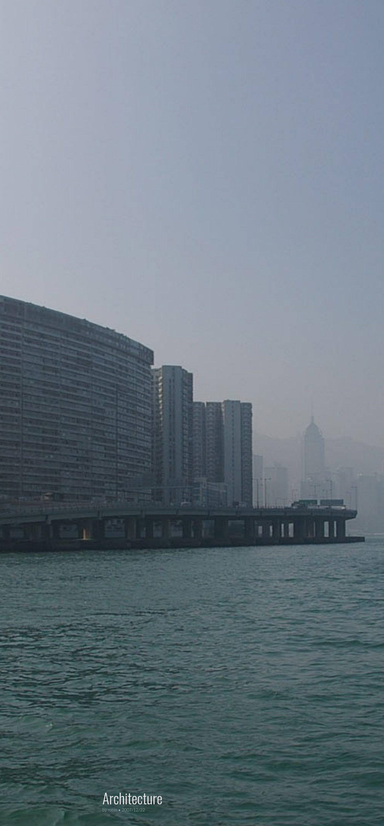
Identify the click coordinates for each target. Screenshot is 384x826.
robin (112, 809)
